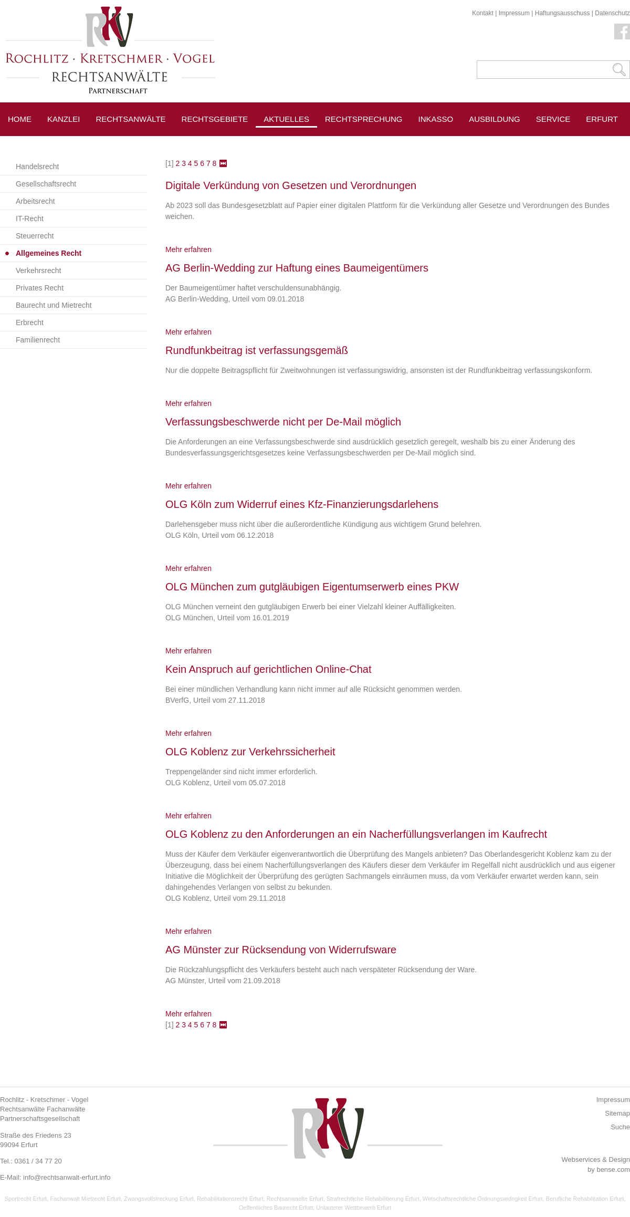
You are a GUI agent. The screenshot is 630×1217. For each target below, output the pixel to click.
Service (553, 119)
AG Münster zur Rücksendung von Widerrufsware (280, 949)
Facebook (622, 31)
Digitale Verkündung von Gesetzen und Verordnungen (290, 185)
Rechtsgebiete (215, 119)
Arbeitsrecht (35, 201)
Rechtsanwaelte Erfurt (295, 1198)
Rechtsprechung (364, 119)
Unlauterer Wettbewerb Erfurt (353, 1207)
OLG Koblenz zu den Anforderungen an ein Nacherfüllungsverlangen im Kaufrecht (356, 834)
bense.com (613, 1169)
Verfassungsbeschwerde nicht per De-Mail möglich (283, 422)
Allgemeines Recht (48, 253)
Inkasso (436, 119)
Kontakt (483, 13)
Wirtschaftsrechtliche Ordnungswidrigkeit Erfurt (483, 1198)
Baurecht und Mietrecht (54, 305)
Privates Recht (40, 288)
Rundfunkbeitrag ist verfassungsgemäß (256, 350)
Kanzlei (63, 119)
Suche (620, 1127)
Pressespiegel (358, 142)
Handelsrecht (37, 166)
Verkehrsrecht (38, 270)
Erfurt (602, 119)
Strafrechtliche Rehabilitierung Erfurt (373, 1198)
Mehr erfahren (188, 249)
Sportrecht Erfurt (26, 1198)
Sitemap (617, 1113)
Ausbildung (494, 119)
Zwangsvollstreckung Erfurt (159, 1198)
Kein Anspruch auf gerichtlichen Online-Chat (268, 669)
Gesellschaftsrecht (46, 184)
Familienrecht (38, 340)
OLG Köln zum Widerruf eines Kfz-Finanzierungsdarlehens (301, 504)
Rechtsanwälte (131, 119)
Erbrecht (30, 322)
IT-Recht (30, 218)
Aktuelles (286, 119)
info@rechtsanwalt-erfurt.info (66, 1177)
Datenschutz (612, 13)
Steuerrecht (35, 236)
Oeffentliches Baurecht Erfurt (276, 1207)
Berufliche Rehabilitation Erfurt (585, 1198)
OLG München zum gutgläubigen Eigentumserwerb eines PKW (312, 586)
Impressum (514, 13)
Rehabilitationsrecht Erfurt (230, 1198)
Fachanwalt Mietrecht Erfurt (85, 1198)
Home (20, 119)
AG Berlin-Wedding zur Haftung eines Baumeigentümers (296, 268)
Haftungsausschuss (562, 13)
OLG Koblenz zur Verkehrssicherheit (250, 751)
